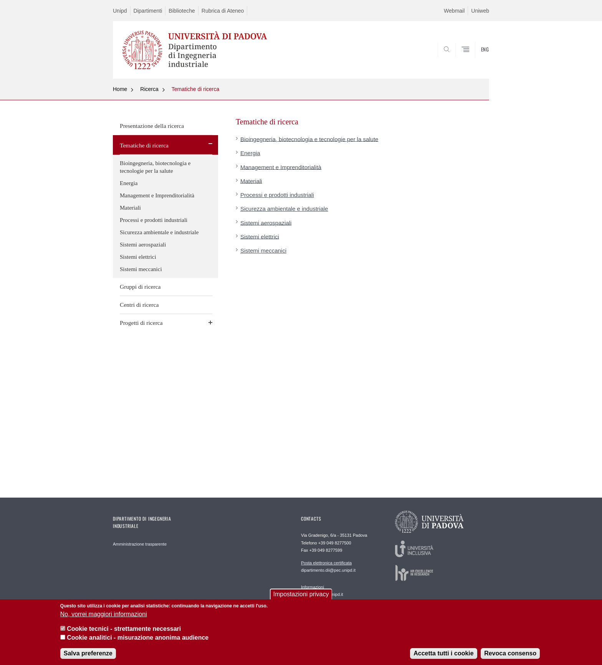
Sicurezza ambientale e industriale (159, 232)
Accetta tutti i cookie (443, 657)
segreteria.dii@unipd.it (322, 590)
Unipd (120, 11)
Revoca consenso (510, 657)
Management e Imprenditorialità (157, 195)
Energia (128, 183)
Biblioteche (182, 11)
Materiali (130, 208)
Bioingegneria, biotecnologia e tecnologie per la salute (155, 167)
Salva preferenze (88, 657)
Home (120, 89)
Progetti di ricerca (141, 322)
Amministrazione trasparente (140, 544)
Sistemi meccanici (141, 269)
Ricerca (149, 89)
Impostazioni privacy (301, 598)
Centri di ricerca (139, 304)
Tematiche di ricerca (196, 89)
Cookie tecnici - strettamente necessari (124, 632)
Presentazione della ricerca (152, 125)
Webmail (454, 11)
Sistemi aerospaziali (143, 245)
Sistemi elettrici (138, 257)
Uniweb (480, 11)
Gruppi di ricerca (140, 286)
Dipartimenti (148, 11)
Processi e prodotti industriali (153, 220)
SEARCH (475, 60)
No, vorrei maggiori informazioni (103, 618)
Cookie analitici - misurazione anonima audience (137, 641)
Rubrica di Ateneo (223, 11)
